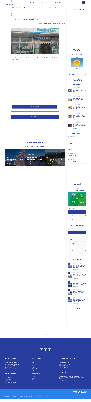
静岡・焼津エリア (8, 383)
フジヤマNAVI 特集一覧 (63, 370)
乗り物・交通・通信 (36, 376)
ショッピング (34, 373)
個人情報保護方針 (7, 399)
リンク (50, 399)
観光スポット (34, 365)
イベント (33, 374)
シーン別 (33, 379)
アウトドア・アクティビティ (37, 370)
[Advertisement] (35, 72)
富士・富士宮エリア (8, 370)
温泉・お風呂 (34, 371)
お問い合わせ (39, 399)
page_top (45, 335)
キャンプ (33, 382)
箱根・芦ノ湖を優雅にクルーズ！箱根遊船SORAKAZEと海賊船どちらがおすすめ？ (72, 381)
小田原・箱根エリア (8, 380)
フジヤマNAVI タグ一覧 (63, 368)
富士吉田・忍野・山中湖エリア (11, 365)
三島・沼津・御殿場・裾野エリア (11, 368)
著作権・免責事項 (29, 399)
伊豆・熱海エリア (8, 382)
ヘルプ (35, 399)
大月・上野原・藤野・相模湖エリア (11, 385)
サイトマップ (45, 399)
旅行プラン (34, 377)
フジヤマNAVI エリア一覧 (64, 365)
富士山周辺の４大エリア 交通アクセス (12, 371)
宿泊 (33, 368)
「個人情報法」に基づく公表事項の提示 (18, 399)
